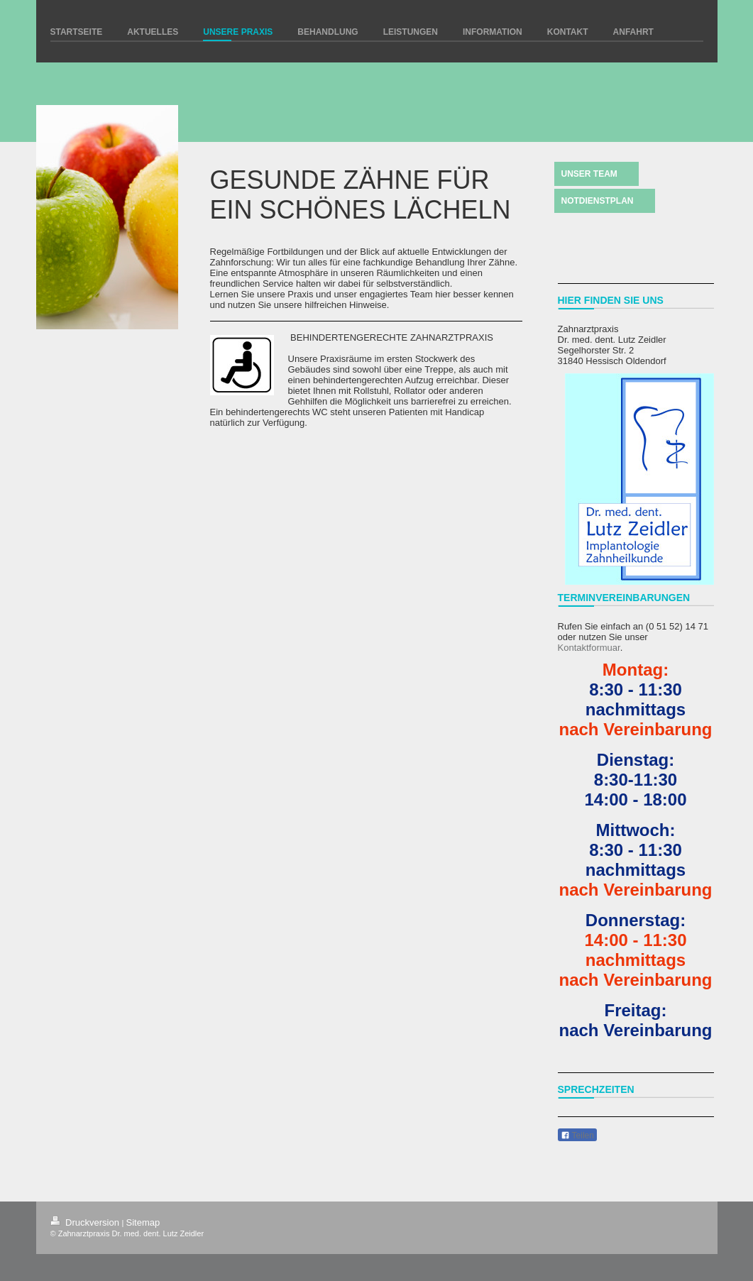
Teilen (577, 1135)
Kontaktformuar (589, 647)
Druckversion (86, 1222)
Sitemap (143, 1222)
